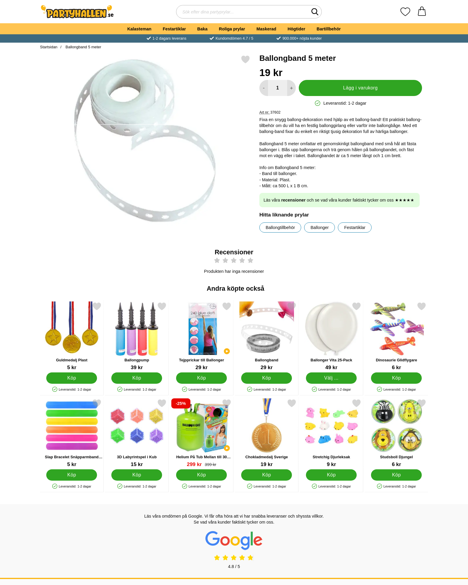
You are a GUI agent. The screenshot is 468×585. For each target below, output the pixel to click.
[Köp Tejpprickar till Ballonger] (201, 378)
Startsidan (48, 47)
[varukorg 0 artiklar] (422, 11)
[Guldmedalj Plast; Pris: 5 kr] (72, 336)
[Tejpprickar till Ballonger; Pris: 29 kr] (201, 336)
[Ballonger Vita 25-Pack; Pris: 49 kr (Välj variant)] (331, 336)
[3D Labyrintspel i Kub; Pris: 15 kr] (137, 433)
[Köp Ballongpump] (136, 378)
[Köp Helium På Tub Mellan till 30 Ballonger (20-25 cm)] (201, 475)
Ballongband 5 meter (82, 47)
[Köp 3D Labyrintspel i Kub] (136, 475)
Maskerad (266, 29)
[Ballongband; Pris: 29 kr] (266, 336)
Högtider (296, 29)
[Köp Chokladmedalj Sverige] (266, 475)
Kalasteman (139, 29)
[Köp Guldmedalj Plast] (71, 378)
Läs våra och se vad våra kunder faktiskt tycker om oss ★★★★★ (339, 200)
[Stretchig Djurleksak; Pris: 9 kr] (331, 433)
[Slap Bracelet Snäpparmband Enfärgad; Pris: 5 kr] (72, 433)
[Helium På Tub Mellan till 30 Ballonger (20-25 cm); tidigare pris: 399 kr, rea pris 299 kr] (201, 433)
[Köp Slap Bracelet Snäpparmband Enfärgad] (71, 475)
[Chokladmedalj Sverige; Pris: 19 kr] (266, 433)
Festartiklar (174, 29)
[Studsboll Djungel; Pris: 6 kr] (396, 433)
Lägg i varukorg (360, 87)
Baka (202, 29)
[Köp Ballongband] (266, 378)
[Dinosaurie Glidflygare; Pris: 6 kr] (396, 336)
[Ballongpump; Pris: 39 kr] (137, 336)
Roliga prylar (232, 29)
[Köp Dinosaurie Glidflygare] (396, 378)
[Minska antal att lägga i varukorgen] (263, 88)
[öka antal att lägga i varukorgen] (291, 88)
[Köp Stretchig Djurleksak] (331, 475)
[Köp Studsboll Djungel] (396, 475)
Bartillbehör (329, 29)
